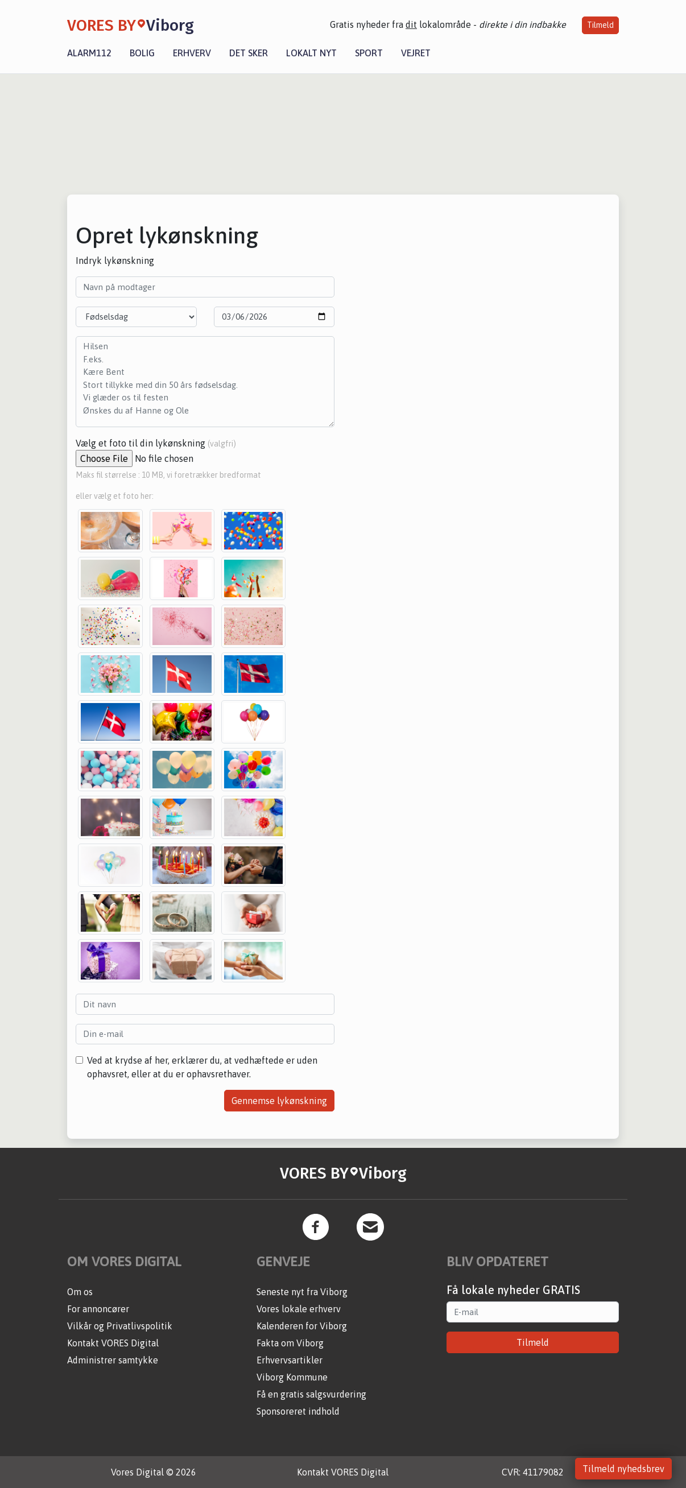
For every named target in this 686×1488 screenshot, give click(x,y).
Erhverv (192, 53)
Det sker (248, 53)
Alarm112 (89, 53)
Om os (80, 1292)
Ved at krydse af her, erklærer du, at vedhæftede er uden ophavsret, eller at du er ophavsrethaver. (202, 1067)
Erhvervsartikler (290, 1360)
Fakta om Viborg (290, 1343)
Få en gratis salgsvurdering (311, 1394)
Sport (369, 53)
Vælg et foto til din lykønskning (156, 443)
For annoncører (98, 1309)
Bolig (142, 53)
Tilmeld (600, 25)
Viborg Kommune (292, 1377)
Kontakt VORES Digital (113, 1343)
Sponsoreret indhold (298, 1411)
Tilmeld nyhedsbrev (623, 1469)
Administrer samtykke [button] (112, 1360)
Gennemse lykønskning (279, 1101)
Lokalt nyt (311, 53)
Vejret (416, 53)
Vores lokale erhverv (299, 1309)
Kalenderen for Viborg (302, 1326)
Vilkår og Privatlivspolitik (119, 1326)
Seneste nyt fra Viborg (302, 1292)
